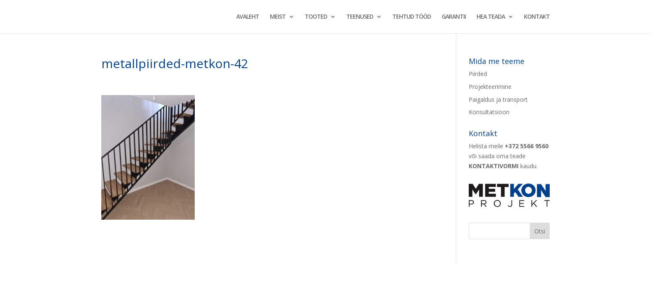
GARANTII (454, 17)
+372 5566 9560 (526, 146)
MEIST (278, 17)
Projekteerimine (490, 87)
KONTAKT (537, 17)
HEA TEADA (491, 17)
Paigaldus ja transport (498, 99)
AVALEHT (247, 17)
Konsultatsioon (489, 112)
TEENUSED (359, 17)
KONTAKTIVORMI (494, 166)
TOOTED (316, 17)
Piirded (478, 74)
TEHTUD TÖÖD (411, 17)
